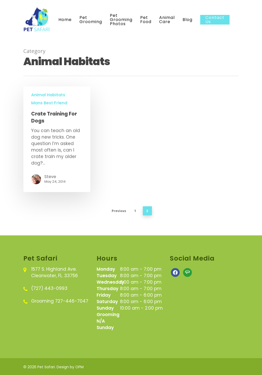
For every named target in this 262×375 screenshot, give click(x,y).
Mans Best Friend (49, 103)
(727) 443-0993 (49, 288)
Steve (50, 176)
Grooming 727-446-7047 (59, 301)
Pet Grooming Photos (121, 19)
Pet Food (145, 20)
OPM (79, 367)
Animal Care (167, 20)
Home (65, 20)
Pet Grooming (90, 20)
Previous (119, 211)
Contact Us (214, 20)
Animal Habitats (48, 95)
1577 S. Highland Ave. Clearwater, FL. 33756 (54, 272)
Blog (187, 20)
